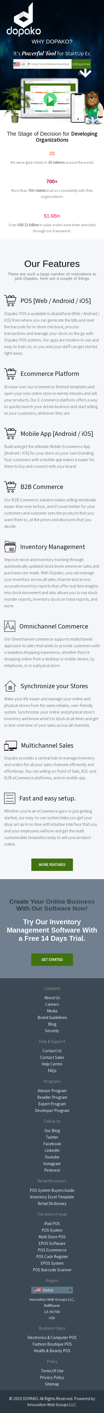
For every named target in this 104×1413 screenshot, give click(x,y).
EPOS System (52, 1263)
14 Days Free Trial (81, 65)
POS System (52, 1230)
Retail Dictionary (52, 1203)
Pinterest (52, 1170)
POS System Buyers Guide (52, 1190)
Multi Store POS (52, 1236)
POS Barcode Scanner (52, 1269)
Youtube (52, 1157)
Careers (52, 1004)
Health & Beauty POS (52, 1350)
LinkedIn (52, 1150)
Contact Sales (52, 1057)
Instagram (52, 1163)
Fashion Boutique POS (52, 1344)
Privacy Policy (52, 1377)
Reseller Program (52, 1097)
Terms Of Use (52, 1370)
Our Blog (52, 1130)
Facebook (52, 1143)
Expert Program (52, 1103)
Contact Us (52, 1050)
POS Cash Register (52, 1256)
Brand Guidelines (52, 1017)
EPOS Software (52, 1243)
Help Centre (52, 1064)
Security (52, 1030)
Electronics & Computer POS (52, 1337)
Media (52, 1010)
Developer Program (52, 1110)
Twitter (52, 1137)
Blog (52, 1024)
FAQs (52, 1070)
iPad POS (52, 1223)
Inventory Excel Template (52, 1196)
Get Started (52, 959)
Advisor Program (52, 1090)
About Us (52, 997)
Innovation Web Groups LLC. (52, 1404)
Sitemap (52, 1384)
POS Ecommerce (52, 1250)
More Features (52, 864)
